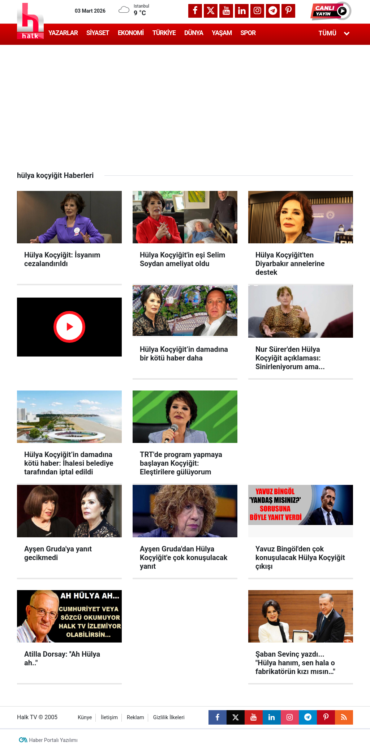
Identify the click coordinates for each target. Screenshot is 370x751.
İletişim (109, 717)
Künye (85, 717)
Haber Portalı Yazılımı (53, 740)
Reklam (135, 717)
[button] (331, 11)
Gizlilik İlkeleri (169, 717)
